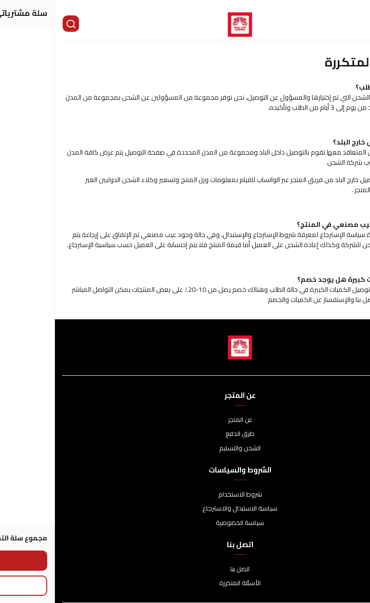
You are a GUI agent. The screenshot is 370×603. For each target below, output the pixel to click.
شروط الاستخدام (185, 494)
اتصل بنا (185, 569)
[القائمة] (355, 24)
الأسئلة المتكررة (185, 583)
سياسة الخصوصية (185, 523)
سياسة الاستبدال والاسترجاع (185, 508)
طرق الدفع (185, 434)
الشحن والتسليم (185, 448)
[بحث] (17, 24)
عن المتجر (185, 420)
